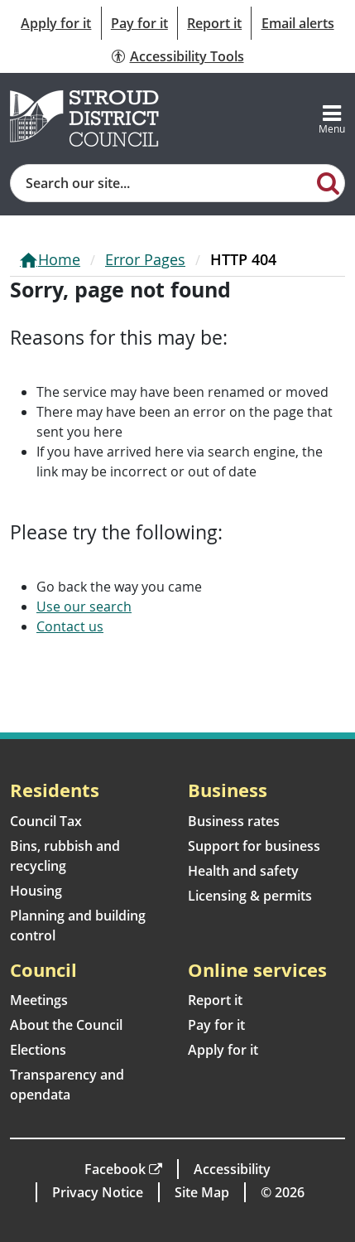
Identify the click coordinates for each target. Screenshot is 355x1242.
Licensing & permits (250, 896)
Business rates (234, 821)
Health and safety (243, 871)
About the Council (66, 1025)
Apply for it (56, 23)
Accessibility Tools (187, 56)
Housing (36, 891)
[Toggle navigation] (332, 118)
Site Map (202, 1192)
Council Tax (46, 821)
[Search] (328, 182)
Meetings (39, 1000)
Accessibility (232, 1169)
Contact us (69, 626)
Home (59, 259)
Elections (38, 1050)
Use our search (84, 606)
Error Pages (145, 259)
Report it (214, 23)
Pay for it (139, 23)
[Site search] (161, 183)
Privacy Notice (97, 1192)
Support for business (254, 846)
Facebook (115, 1169)
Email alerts (297, 23)
